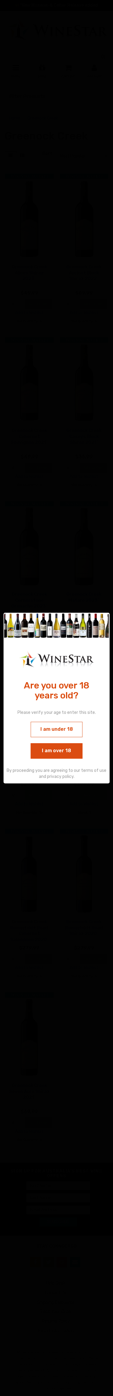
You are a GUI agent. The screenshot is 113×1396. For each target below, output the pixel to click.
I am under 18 (56, 729)
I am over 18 (56, 750)
